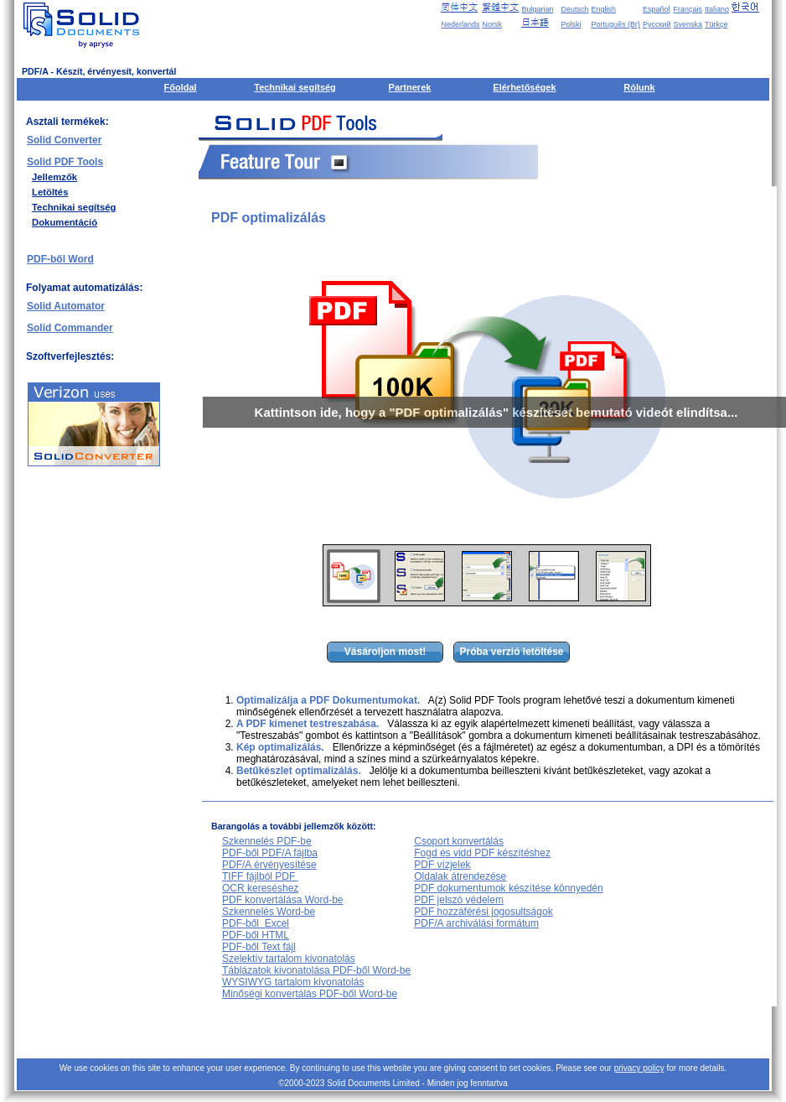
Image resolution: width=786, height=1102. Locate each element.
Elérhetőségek (524, 87)
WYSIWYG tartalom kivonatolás (293, 982)
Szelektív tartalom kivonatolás (288, 958)
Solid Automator (66, 306)
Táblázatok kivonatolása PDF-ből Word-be (316, 970)
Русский (656, 24)
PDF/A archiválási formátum (476, 923)
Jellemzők (54, 177)
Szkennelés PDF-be (267, 841)
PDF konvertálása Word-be (283, 900)
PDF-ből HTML (255, 935)
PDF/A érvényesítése (269, 865)
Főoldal (180, 87)
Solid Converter (64, 140)
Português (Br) (616, 24)
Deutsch (574, 9)
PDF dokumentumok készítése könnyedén (508, 888)
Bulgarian (537, 9)
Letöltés (50, 192)
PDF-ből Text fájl (259, 947)
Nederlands (460, 24)
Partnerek (410, 87)
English (604, 9)
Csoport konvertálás (459, 841)
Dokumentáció (64, 222)
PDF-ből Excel (255, 923)
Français (687, 9)
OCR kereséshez (260, 888)
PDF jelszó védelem (459, 900)
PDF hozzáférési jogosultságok (483, 911)
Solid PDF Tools (65, 162)
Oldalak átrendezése (460, 876)
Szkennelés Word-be (268, 911)
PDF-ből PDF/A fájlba (270, 853)
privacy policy (639, 1068)
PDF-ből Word (60, 259)
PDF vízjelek (442, 865)
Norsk (492, 24)
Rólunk (638, 87)
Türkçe (716, 24)
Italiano (717, 9)
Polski (571, 24)
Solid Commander (70, 328)
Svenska (687, 24)
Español (656, 9)
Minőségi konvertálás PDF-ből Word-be (309, 994)
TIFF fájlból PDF (260, 876)
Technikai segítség (295, 87)
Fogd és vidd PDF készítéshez (482, 853)
